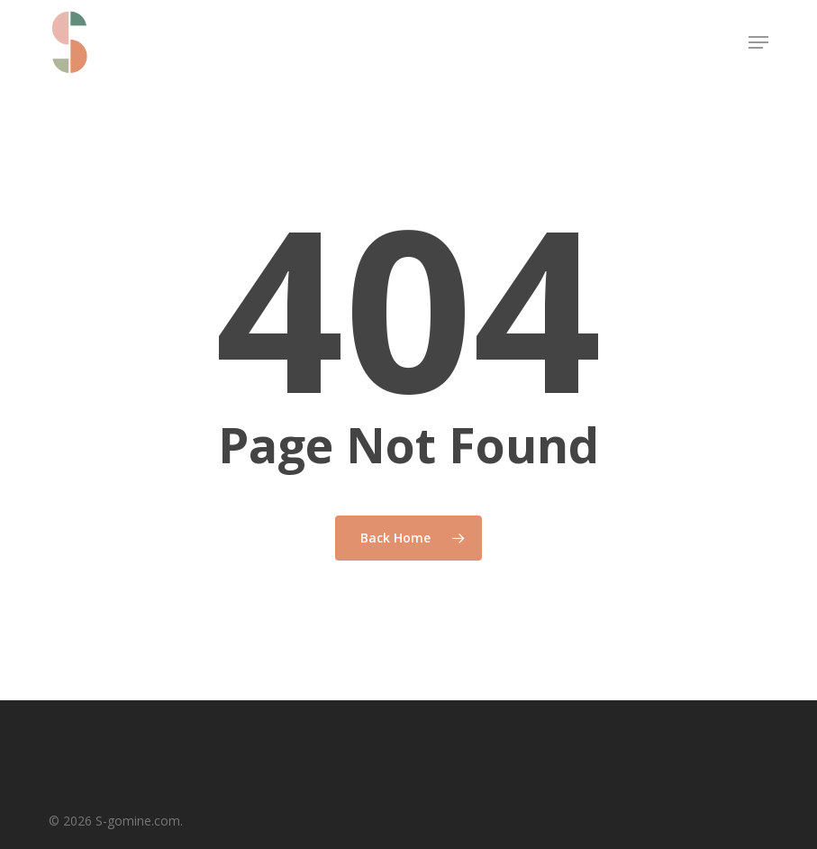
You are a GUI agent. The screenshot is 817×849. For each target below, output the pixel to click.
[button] (758, 42)
